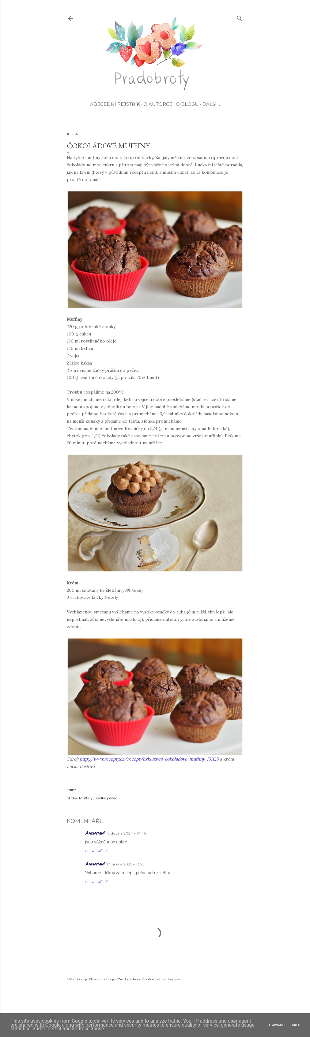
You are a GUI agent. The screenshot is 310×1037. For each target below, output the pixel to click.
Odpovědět (97, 851)
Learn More (277, 1025)
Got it (296, 1025)
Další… (211, 104)
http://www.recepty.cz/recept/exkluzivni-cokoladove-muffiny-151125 (149, 759)
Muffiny (86, 798)
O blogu (187, 104)
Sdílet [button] (71, 789)
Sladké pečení (107, 798)
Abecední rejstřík (115, 104)
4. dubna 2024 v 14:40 (127, 833)
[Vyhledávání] (239, 17)
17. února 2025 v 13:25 (125, 864)
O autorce (157, 104)
